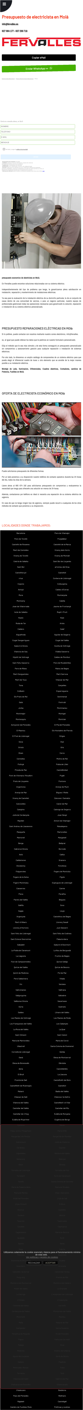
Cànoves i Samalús (62, 798)
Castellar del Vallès (21, 1108)
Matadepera (62, 826)
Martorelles (62, 832)
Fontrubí (62, 702)
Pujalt (62, 775)
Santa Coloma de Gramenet (62, 1046)
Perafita (62, 894)
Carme (62, 888)
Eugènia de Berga (62, 1119)
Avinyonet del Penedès (21, 725)
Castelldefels (62, 1069)
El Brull (21, 1074)
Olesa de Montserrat (62, 1057)
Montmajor (20, 713)
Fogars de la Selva (21, 877)
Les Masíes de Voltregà (21, 1018)
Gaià (21, 702)
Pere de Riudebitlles (62, 663)
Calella (62, 601)
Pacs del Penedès (20, 1396)
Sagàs (20, 911)
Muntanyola (62, 595)
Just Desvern (62, 928)
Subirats (62, 1007)
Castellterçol (20, 572)
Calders (21, 629)
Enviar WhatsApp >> (39, 68)
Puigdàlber (62, 539)
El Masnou (21, 730)
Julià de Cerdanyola (21, 815)
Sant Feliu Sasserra (21, 663)
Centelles (21, 759)
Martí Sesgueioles (21, 674)
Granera (62, 860)
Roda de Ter (21, 623)
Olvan (20, 753)
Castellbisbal (62, 770)
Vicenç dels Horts (62, 550)
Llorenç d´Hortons (21, 928)
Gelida (62, 1052)
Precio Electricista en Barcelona (24, 78)
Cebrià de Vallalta (21, 561)
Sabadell (20, 945)
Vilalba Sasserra (62, 651)
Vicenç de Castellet (21, 798)
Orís (62, 747)
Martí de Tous (21, 680)
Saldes (21, 1012)
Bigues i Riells (62, 792)
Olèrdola (62, 1063)
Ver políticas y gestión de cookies (42, 1257)
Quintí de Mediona (20, 973)
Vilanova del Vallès (21, 1102)
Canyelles (62, 685)
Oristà (20, 747)
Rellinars (62, 1396)
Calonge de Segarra (62, 809)
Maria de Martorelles (21, 1040)
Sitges (62, 736)
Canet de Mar (62, 804)
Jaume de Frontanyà (62, 606)
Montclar (62, 719)
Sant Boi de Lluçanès (62, 561)
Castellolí (62, 572)
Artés (62, 623)
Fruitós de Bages (62, 956)
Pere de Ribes (21, 668)
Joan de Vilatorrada (20, 606)
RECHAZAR (34, 1263)
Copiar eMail (39, 57)
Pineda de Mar (21, 770)
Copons (21, 584)
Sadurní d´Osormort (62, 945)
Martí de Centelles (21, 550)
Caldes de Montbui (62, 657)
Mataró (21, 1091)
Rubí (62, 618)
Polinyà (21, 764)
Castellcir (62, 1085)
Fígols (62, 877)
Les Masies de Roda (62, 1018)
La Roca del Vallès (20, 1029)
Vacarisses (62, 1001)
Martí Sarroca (62, 674)
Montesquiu (21, 719)
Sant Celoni (62, 1035)
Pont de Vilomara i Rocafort (21, 775)
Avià (21, 854)
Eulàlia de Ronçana (62, 1114)
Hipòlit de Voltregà (21, 657)
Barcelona (21, 533)
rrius (21, 578)
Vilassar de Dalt (20, 1097)
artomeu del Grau (62, 567)
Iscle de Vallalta (20, 612)
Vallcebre (62, 995)
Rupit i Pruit (62, 612)
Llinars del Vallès (62, 1012)
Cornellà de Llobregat (21, 1052)
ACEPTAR (50, 1263)
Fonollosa (62, 866)
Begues (62, 899)
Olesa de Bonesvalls (20, 1063)
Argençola (21, 916)
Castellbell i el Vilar (62, 1102)
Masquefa (21, 832)
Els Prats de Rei (21, 696)
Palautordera (62, 939)
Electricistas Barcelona (8, 78)
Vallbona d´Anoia (21, 1001)
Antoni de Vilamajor (62, 821)
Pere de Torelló (20, 539)
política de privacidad (22, 149)
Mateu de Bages (62, 668)
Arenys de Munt (62, 787)
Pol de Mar (62, 973)
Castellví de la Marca (62, 544)
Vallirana (62, 990)
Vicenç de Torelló (21, 555)
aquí (43, 171)
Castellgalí (62, 1401)
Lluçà (62, 911)
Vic (20, 984)
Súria (21, 1007)
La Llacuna (62, 1074)
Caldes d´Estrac (62, 589)
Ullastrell (21, 1046)
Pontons (62, 781)
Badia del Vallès (62, 1091)
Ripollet (21, 821)
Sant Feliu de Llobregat (21, 933)
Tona (21, 685)
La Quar (62, 1029)
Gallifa (20, 905)
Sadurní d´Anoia (21, 646)
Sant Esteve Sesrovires (21, 939)
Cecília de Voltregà (62, 646)
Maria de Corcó (62, 1040)
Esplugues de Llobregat (62, 883)
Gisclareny (20, 866)
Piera (21, 894)
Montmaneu (62, 708)
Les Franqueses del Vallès (21, 1023)
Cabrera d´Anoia (21, 849)
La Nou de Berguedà (62, 950)
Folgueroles (21, 871)
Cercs (62, 753)
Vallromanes (21, 990)
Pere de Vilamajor (62, 533)
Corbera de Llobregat (62, 578)
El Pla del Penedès (62, 725)
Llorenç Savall (62, 922)
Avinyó (21, 589)
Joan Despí (62, 815)
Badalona (62, 1390)
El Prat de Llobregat (20, 736)
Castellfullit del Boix (62, 1080)
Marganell (62, 837)
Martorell (21, 837)
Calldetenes (21, 860)
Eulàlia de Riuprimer (21, 1119)
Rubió (20, 618)
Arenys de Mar (21, 792)
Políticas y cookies (62, 1407)
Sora (62, 905)
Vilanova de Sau (21, 651)
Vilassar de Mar (62, 680)
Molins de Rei (62, 759)
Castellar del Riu (62, 1108)
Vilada (62, 978)
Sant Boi (20, 567)
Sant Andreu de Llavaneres (20, 826)
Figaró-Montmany (20, 883)
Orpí (62, 742)
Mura (21, 595)
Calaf (62, 629)
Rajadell (21, 1401)
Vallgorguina (21, 995)
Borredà (62, 849)
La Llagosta (21, 956)
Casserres (20, 888)
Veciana (62, 984)
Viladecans (21, 1390)
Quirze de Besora (62, 967)
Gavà (21, 1057)
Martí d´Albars (21, 922)
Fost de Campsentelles (21, 961)
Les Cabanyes (62, 1023)
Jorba (20, 708)
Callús (62, 854)
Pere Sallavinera (21, 978)
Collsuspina (62, 584)
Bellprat (62, 843)
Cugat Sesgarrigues (20, 640)
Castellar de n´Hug (21, 1114)
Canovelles (21, 804)
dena (21, 1069)
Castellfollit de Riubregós (21, 1085)
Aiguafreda (21, 634)
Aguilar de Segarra (62, 634)
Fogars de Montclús (62, 871)
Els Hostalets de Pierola (62, 730)
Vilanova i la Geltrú (62, 1097)
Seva (21, 742)
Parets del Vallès (21, 899)
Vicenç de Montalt (62, 555)
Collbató (20, 691)
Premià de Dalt (21, 1080)
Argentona (20, 787)
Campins (21, 809)
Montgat (62, 713)
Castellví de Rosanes (21, 544)
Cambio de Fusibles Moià (20, 1407)
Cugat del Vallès (62, 640)
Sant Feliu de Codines (62, 933)
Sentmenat (62, 696)
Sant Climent (20, 1035)
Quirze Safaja (62, 961)
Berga (20, 843)
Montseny (21, 601)
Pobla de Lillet (62, 764)
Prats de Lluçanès (21, 781)
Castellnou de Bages (62, 916)
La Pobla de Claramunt (20, 950)
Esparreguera (62, 691)
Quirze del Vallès (21, 967)
